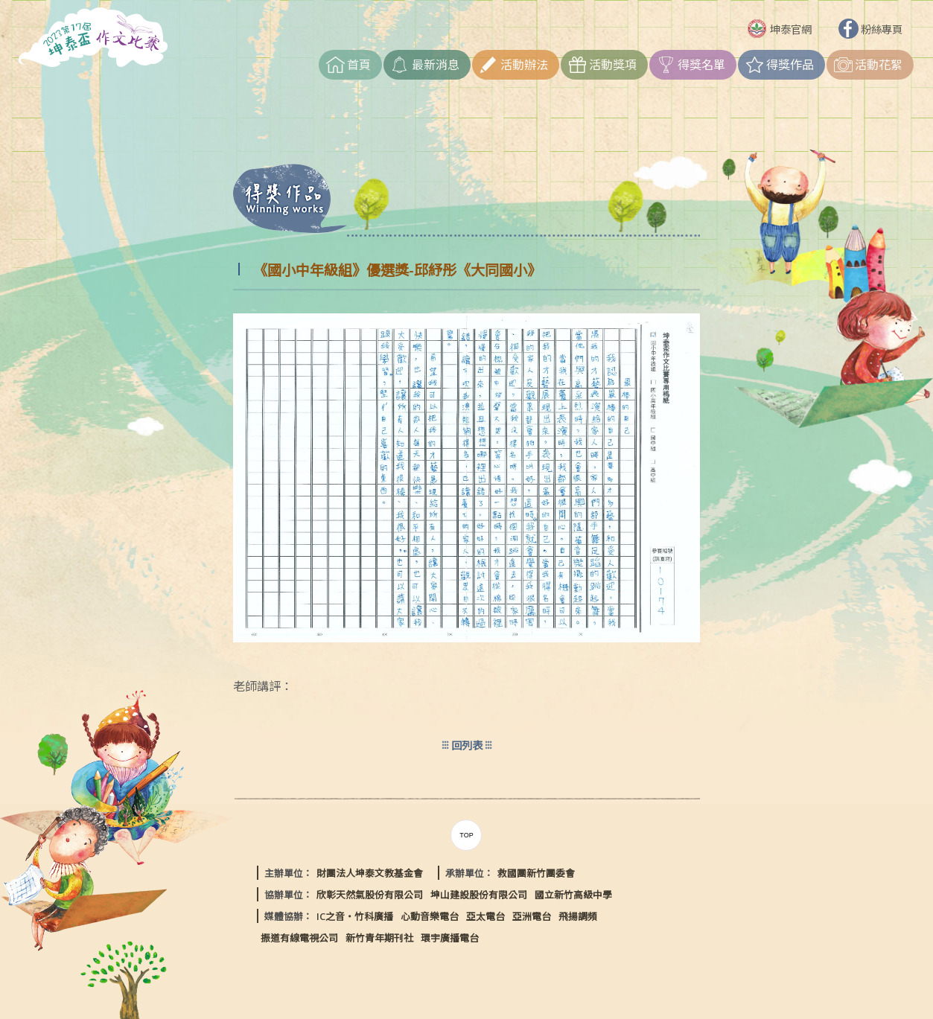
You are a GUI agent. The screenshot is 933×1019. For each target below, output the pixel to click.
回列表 (467, 745)
